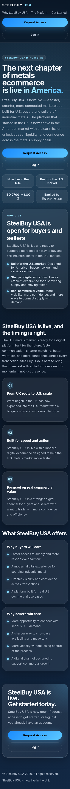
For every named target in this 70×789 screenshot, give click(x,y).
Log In (35, 35)
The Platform (39, 12)
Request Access (35, 22)
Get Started (59, 12)
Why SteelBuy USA (15, 12)
